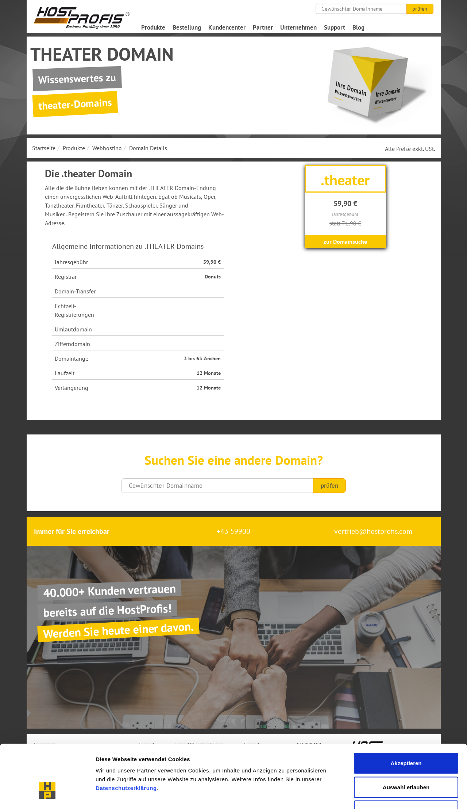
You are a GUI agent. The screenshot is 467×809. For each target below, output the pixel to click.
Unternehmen (298, 27)
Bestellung (187, 27)
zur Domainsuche (345, 241)
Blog (358, 27)
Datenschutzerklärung (126, 738)
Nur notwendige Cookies (406, 761)
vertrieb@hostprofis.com (373, 531)
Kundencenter (227, 27)
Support (334, 27)
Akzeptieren (405, 713)
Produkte (153, 27)
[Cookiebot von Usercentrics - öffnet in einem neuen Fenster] (47, 794)
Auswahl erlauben (406, 737)
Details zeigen (388, 794)
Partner (263, 27)
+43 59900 (233, 531)
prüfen (419, 8)
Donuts (213, 276)
